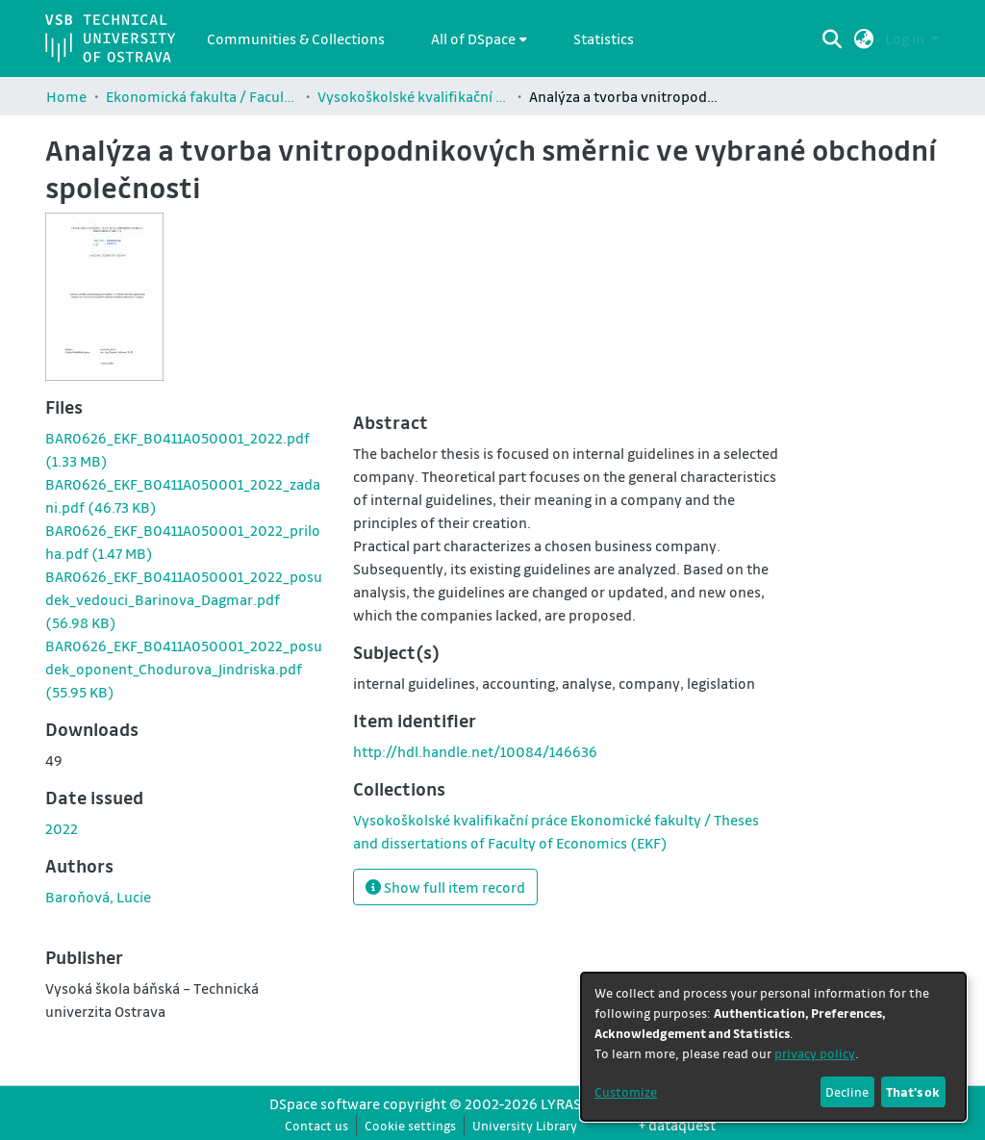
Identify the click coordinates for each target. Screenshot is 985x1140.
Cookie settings (410, 1125)
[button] (864, 38)
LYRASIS (567, 1103)
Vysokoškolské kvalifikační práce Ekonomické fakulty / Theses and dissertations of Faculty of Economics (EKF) (413, 96)
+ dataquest (677, 1124)
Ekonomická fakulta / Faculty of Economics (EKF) (202, 96)
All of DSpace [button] (473, 38)
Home (66, 96)
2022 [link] (61, 828)
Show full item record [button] (445, 887)
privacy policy (814, 1053)
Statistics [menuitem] (603, 38)
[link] (183, 599)
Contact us (316, 1125)
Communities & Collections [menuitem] (296, 38)
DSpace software (324, 1103)
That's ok (913, 1091)
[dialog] (773, 1047)
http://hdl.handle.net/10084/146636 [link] (475, 751)
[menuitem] (479, 38)
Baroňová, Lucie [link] (98, 896)
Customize (625, 1091)
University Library (524, 1125)
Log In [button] (906, 38)
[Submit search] (833, 38)
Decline (847, 1091)
